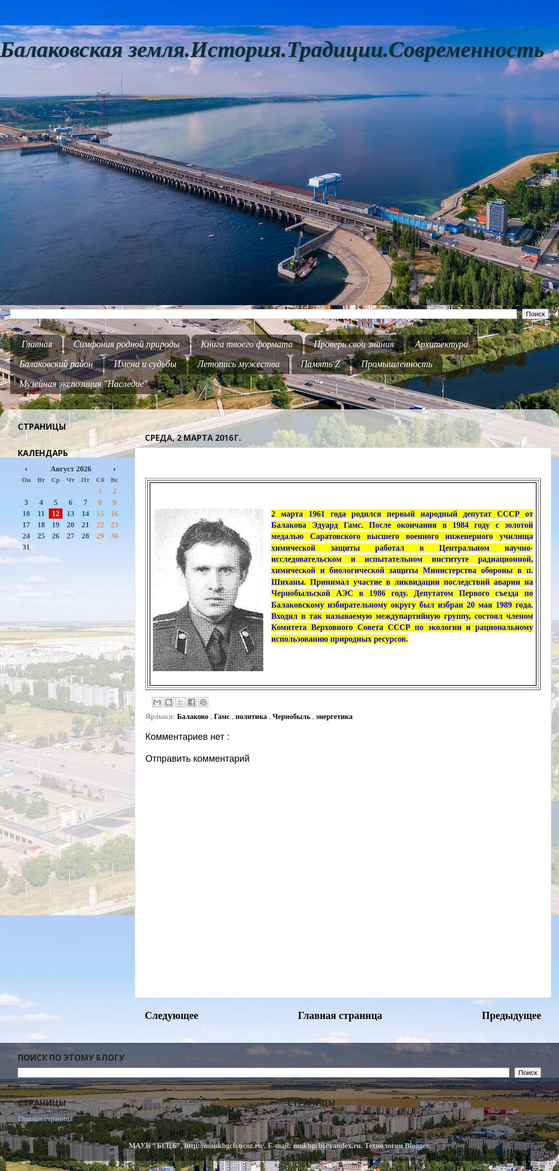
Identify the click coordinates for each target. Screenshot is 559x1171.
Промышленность (396, 364)
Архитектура (441, 344)
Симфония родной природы (126, 344)
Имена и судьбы (145, 364)
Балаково (193, 716)
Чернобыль (292, 716)
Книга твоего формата (247, 344)
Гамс (223, 716)
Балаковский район (56, 364)
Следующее (171, 1015)
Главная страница (340, 1015)
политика (252, 716)
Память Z (320, 364)
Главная (37, 344)
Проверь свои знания (354, 344)
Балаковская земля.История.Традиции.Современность (272, 49)
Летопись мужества (239, 364)
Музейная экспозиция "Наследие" (83, 384)
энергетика (334, 716)
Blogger (417, 1146)
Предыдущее (511, 1015)
